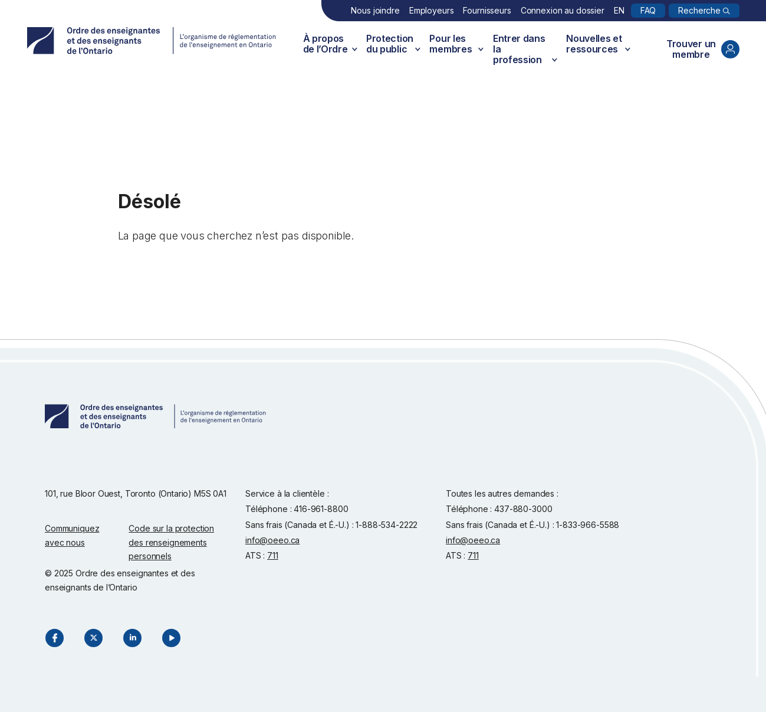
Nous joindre (375, 10)
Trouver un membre (702, 49)
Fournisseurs (487, 10)
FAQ (648, 10)
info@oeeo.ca (272, 540)
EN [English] (619, 10)
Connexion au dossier (562, 10)
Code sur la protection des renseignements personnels (171, 542)
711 (272, 555)
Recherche (699, 10)
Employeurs (431, 10)
